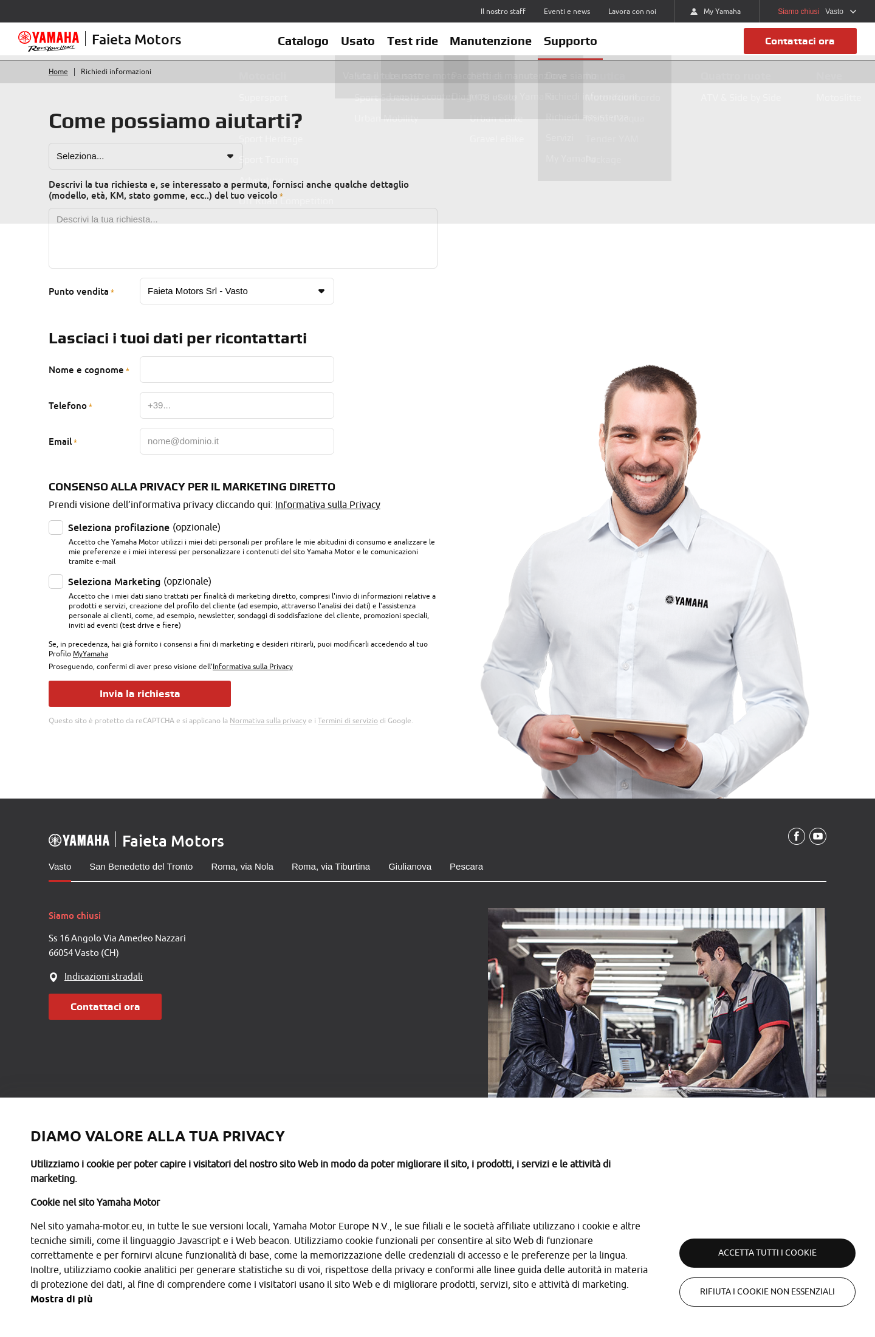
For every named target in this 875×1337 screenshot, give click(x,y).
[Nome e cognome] (237, 381)
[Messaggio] (243, 250)
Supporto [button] (583, 47)
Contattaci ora (796, 47)
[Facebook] (795, 848)
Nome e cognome (86, 381)
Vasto (60, 878)
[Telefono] (237, 417)
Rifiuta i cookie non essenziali (753, 1292)
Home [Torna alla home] (58, 84)
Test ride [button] (412, 47)
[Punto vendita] (237, 303)
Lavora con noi (632, 11)
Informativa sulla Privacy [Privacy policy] (327, 517)
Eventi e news (567, 11)
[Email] (237, 453)
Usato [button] (352, 47)
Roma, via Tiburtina (331, 878)
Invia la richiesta (139, 705)
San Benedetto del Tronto (141, 878)
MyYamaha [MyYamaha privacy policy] (90, 666)
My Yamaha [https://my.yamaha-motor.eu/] (715, 11)
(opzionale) (144, 540)
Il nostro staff (503, 11)
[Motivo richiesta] (146, 168)
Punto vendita (79, 303)
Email (60, 453)
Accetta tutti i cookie (753, 1253)
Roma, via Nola (242, 878)
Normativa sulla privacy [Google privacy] (268, 732)
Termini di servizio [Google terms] (348, 732)
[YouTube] (817, 848)
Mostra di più (111, 1299)
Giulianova (409, 878)
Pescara (466, 878)
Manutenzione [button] (497, 47)
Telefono (68, 417)
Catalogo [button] (291, 47)
